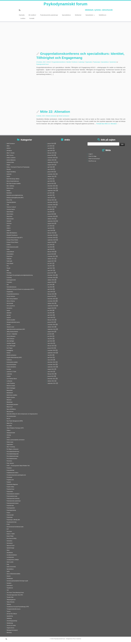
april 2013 (50, 357)
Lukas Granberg (11, 383)
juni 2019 (50, 225)
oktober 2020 (51, 207)
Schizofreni (9, 540)
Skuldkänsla (10, 552)
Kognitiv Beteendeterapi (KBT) (14, 357)
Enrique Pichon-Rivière (12, 242)
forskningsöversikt (11, 279)
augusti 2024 (51, 164)
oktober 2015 (51, 303)
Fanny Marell (10, 263)
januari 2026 (51, 143)
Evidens (9, 244)
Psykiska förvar (10, 489)
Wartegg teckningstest (12, 630)
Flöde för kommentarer (94, 158)
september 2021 (52, 190)
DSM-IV (9, 230)
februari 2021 (51, 200)
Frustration (9, 282)
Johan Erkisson (10, 338)
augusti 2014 (51, 331)
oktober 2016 (51, 279)
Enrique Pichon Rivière (12, 240)
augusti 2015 (51, 308)
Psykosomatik (10, 515)
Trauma (9, 611)
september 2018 (52, 240)
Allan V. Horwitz (11, 153)
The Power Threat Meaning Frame (15, 592)
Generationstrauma (11, 287)
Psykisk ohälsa (10, 486)
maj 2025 (50, 148)
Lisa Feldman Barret (12, 378)
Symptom (9, 583)
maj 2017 (50, 265)
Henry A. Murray (11, 301)
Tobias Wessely (10, 602)
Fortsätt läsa (107, 123)
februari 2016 (51, 294)
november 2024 (51, 157)
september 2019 (52, 221)
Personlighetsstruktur (12, 458)
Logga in (91, 154)
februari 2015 (51, 319)
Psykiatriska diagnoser (12, 484)
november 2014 (51, 324)
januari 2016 (51, 296)
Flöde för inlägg (92, 156)
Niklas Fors (9, 423)
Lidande (9, 376)
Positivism (9, 468)
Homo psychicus (11, 305)
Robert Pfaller (10, 536)
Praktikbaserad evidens (12, 472)
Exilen (8, 249)
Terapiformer (10, 587)
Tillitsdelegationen (11, 599)
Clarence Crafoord (11, 207)
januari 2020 (51, 214)
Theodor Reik (10, 597)
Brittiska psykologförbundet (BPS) (15, 197)
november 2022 (51, 174)
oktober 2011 (51, 381)
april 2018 (50, 249)
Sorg (8, 564)
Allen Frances (10, 155)
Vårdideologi (10, 623)
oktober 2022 (51, 176)
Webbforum (102, 15)
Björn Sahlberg (10, 185)
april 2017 (50, 268)
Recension (9, 531)
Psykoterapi (9, 517)
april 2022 (50, 181)
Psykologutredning (11, 510)
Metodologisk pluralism (12, 404)
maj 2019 (50, 228)
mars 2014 (50, 343)
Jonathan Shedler (11, 343)
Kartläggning (10, 350)
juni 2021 (50, 192)
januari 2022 (51, 183)
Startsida (21, 15)
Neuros (8, 418)
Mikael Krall (9, 406)
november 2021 (51, 188)
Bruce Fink (9, 200)
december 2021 (51, 185)
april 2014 (50, 341)
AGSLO (49, 62)
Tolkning (9, 604)
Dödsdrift (9, 221)
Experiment (9, 256)
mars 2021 (50, 197)
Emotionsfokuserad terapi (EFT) (15, 237)
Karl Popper (10, 348)
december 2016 (51, 275)
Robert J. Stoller (11, 533)
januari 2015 (51, 322)
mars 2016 (50, 291)
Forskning (9, 277)
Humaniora (9, 308)
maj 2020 (50, 211)
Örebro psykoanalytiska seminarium (16, 439)
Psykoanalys (97, 62)
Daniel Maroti (10, 211)
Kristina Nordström (11, 366)
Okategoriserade (11, 432)
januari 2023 (51, 171)
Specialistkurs (66, 15)
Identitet (68, 62)
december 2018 (51, 235)
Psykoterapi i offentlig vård (13, 519)
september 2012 (52, 366)
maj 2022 (50, 178)
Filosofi (8, 268)
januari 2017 (51, 272)
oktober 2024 (51, 160)
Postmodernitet (10, 470)
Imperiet (9, 317)
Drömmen (9, 223)
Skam (8, 550)
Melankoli (9, 399)
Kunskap (9, 369)
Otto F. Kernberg (11, 446)
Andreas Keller (10, 162)
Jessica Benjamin (11, 336)
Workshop (9, 632)
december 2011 (51, 378)
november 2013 (51, 350)
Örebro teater (10, 442)
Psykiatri (9, 482)
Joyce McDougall (11, 345)
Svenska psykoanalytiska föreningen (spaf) (17, 580)
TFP (8, 590)
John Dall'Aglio (10, 341)
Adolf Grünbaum (11, 143)
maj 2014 (50, 338)
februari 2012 (51, 374)
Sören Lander (10, 562)
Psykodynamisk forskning (13, 498)
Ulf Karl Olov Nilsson (12, 613)
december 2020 (51, 202)
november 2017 (51, 256)
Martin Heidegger (11, 388)
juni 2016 (50, 284)
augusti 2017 (51, 261)
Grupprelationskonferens (59, 62)
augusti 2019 (51, 223)
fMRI (8, 270)
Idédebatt (9, 312)
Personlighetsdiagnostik (13, 453)
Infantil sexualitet (11, 319)
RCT (8, 529)
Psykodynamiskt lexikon (13, 503)
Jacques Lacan (10, 326)
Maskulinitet (10, 390)
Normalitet (9, 425)
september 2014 (52, 329)
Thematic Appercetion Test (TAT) (15, 594)
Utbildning (9, 618)
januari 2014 (51, 348)
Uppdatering (10, 616)
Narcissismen (10, 411)
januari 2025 (51, 155)
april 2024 (50, 167)
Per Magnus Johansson (13, 449)
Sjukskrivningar (10, 547)
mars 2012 (50, 371)
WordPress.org (92, 161)
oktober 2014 (51, 326)
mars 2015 (50, 317)
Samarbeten (90, 15)
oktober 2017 (51, 258)
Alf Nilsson (9, 150)
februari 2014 (51, 345)
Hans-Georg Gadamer (12, 298)
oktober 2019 (51, 218)
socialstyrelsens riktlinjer (13, 559)
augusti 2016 (51, 282)
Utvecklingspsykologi (12, 620)
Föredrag (9, 272)
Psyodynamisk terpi (11, 522)
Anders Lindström (11, 157)
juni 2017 (50, 263)
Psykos (8, 512)
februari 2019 (51, 232)
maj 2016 (50, 287)
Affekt (8, 145)
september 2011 (52, 383)
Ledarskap (81, 62)
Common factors (11, 209)
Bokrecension (10, 188)
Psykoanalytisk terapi (12, 496)
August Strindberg (11, 171)
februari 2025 (51, 153)
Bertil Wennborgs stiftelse (13, 178)
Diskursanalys (10, 218)
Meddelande (10, 392)
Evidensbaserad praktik (12, 247)
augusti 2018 (51, 242)
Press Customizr (77, 638)
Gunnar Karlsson (11, 296)
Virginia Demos (10, 627)
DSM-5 (8, 225)
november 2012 (51, 364)
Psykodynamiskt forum (65, 4)
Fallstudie (9, 258)
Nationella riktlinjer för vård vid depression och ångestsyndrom (22, 413)
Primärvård (9, 477)
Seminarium (10, 543)
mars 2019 (50, 230)
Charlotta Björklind (11, 202)
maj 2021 (50, 195)
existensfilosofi (10, 251)
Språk (8, 571)
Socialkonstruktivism (12, 555)
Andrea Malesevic (11, 160)
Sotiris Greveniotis (11, 566)
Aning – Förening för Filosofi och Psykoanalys (18, 167)
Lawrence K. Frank (11, 371)
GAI (8, 284)
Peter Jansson (10, 463)
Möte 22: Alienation (55, 111)
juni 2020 (50, 209)
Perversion (9, 460)
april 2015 (50, 315)
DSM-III (8, 228)
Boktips (8, 190)
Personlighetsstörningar (13, 456)
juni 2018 (50, 244)
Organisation (89, 62)
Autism (8, 176)
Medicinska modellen (12, 395)
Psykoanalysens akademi (13, 493)
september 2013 (52, 352)
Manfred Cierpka (11, 385)
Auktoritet (9, 174)
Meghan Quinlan (11, 397)
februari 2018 (51, 251)
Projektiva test (10, 479)
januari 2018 (51, 254)
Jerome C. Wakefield (12, 334)
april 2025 (50, 150)
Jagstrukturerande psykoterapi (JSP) (16, 329)
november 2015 (51, 301)
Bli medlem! (32, 15)
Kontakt (31, 18)
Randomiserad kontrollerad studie (15, 526)
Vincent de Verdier (11, 625)
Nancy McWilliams (11, 409)
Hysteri (8, 310)
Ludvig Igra (9, 381)
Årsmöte (9, 169)
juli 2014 (50, 334)
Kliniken (9, 352)
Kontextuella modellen (12, 362)
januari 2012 (51, 376)
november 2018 (51, 237)
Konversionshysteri (11, 364)
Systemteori (113, 62)
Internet (8, 324)
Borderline (9, 192)
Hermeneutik (10, 303)
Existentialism (10, 254)
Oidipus (8, 430)
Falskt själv (9, 261)
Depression (9, 216)
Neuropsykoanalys (11, 416)
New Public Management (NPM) (15, 421)
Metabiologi (9, 402)
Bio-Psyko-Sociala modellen (14, 183)
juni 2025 (50, 145)
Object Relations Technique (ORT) (15, 428)
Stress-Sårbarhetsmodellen (13, 573)
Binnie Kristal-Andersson (13, 181)
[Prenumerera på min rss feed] (20, 11)
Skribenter (78, 15)
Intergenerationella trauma (13, 322)
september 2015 (52, 305)
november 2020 (51, 204)
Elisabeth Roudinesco (12, 235)
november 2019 (51, 216)
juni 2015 (50, 310)
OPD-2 (8, 437)
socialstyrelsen (10, 557)
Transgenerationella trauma (13, 609)
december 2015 (51, 298)
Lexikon (22, 18)
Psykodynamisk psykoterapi (49, 15)
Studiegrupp (10, 578)
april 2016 (50, 289)
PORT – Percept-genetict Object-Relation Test (18, 465)
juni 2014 (50, 336)
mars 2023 (50, 169)
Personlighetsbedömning (13, 451)
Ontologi (9, 435)
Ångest (8, 164)
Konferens (75, 62)
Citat (8, 204)
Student (9, 576)
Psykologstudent (11, 508)
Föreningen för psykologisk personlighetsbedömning (20, 275)
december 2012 (51, 362)
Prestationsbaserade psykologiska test (16, 475)
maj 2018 (50, 247)
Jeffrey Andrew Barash (12, 331)
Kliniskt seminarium (51, 116)
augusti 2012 (51, 369)
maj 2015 (50, 312)
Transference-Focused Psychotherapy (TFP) (18, 606)
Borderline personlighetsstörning (15, 195)
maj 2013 (50, 355)
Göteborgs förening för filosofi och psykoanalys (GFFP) (20, 289)
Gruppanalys (10, 291)
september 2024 (52, 162)
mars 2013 (50, 359)
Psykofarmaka (10, 505)
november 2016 (51, 277)
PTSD (8, 524)
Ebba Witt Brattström (12, 232)
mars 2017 (50, 270)
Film (8, 265)
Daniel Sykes (10, 214)
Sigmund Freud (10, 545)
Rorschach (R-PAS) (11, 538)
